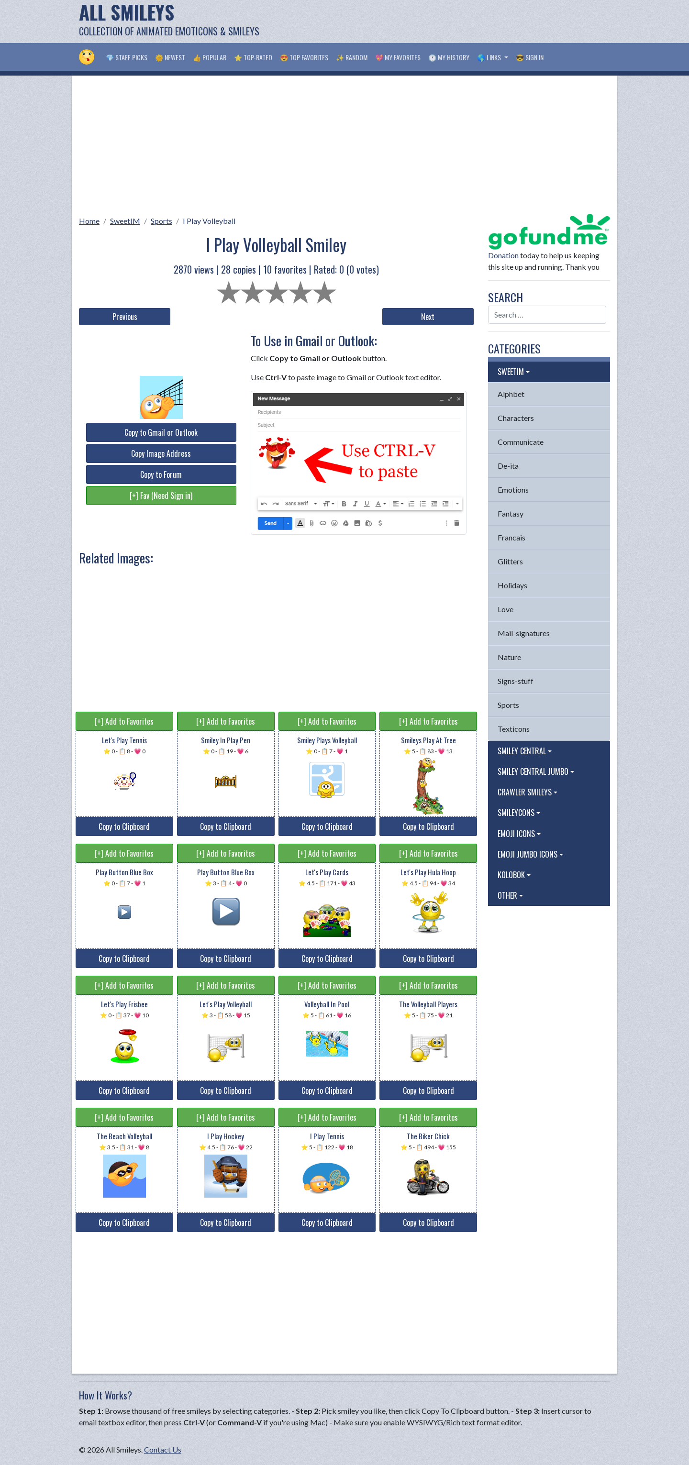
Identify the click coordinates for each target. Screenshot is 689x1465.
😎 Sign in (530, 57)
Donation (503, 255)
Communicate (521, 441)
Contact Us (162, 1449)
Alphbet (511, 393)
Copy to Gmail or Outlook (161, 432)
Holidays (512, 585)
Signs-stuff (515, 680)
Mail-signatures (524, 633)
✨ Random (351, 57)
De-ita (508, 465)
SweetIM (125, 220)
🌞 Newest (170, 57)
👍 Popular (209, 57)
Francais (511, 537)
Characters (516, 417)
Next (427, 316)
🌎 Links (489, 57)
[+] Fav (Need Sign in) (161, 495)
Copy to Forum (161, 474)
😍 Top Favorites (304, 57)
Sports (161, 220)
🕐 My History (448, 57)
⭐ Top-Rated (253, 57)
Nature (509, 656)
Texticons (514, 728)
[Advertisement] (436, 21)
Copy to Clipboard (124, 826)
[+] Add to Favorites (124, 721)
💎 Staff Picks (126, 57)
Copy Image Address (161, 453)
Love (505, 609)
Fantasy (510, 513)
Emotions (513, 489)
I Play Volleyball (209, 220)
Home (89, 220)
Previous (124, 316)
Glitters (510, 561)
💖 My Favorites (398, 57)
